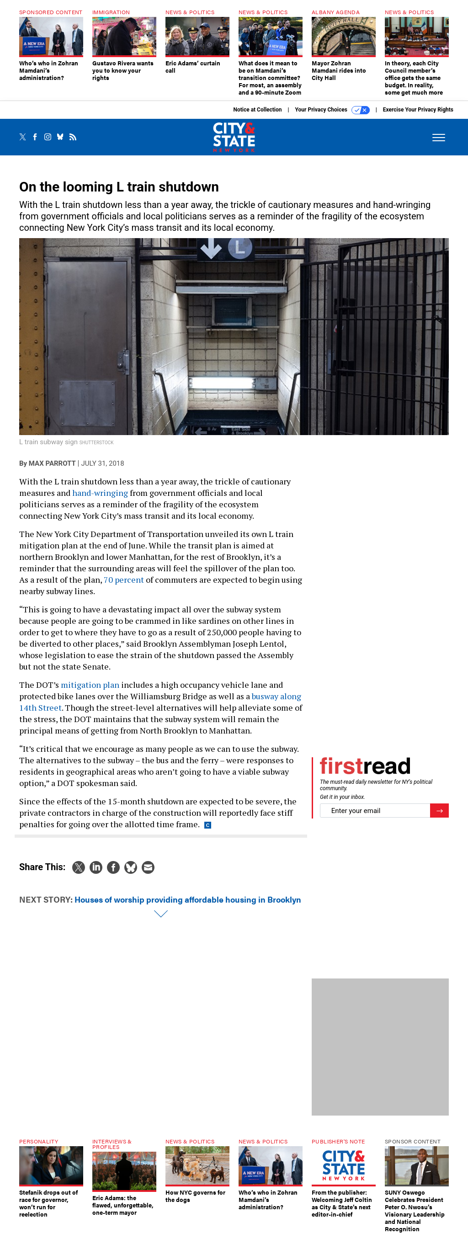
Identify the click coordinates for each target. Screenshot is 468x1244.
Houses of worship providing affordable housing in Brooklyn (187, 906)
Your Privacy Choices (332, 117)
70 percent (124, 586)
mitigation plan (90, 691)
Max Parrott (52, 470)
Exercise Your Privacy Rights (418, 116)
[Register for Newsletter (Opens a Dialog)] (439, 817)
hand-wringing (100, 499)
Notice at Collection (257, 116)
